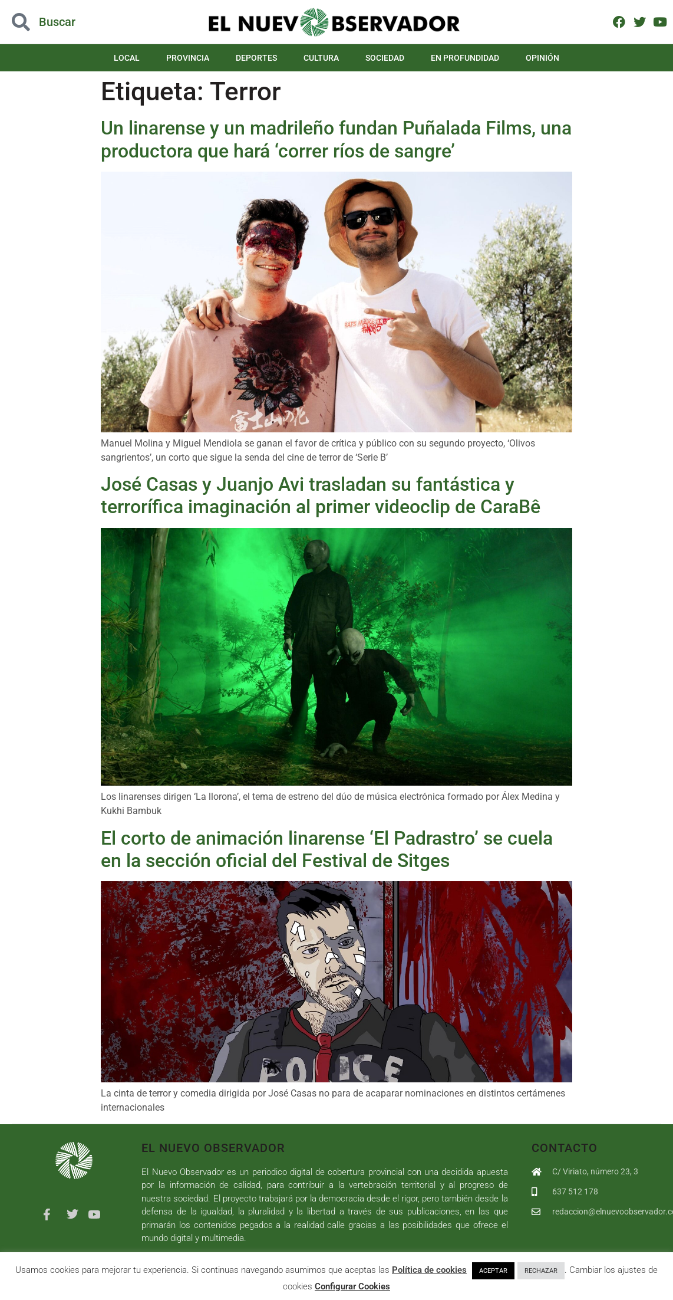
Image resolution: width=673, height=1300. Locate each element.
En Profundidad (465, 58)
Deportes (256, 58)
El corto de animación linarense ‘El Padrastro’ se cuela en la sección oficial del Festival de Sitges (327, 849)
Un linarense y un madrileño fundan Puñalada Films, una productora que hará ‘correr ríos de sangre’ (336, 139)
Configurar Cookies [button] (352, 1286)
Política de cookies (429, 1270)
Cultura (321, 58)
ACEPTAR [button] (493, 1271)
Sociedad (384, 58)
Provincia (187, 58)
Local (127, 58)
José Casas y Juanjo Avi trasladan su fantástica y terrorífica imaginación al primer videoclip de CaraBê (320, 495)
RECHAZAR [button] (540, 1271)
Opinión (542, 58)
